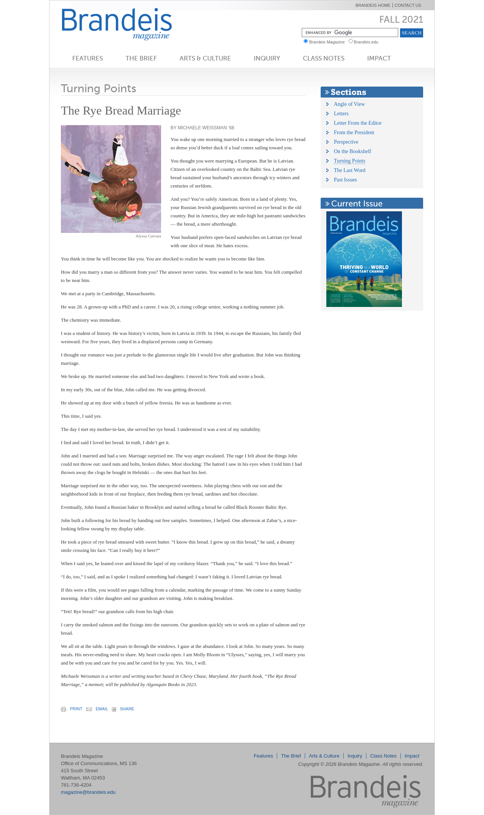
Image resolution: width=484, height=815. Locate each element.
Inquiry (267, 58)
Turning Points (349, 161)
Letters (341, 113)
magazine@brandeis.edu (88, 792)
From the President (354, 132)
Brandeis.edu (368, 42)
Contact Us (408, 5)
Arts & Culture (205, 58)
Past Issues (345, 180)
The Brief (141, 58)
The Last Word (349, 170)
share (123, 709)
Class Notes (323, 58)
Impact (379, 58)
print (71, 709)
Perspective (346, 142)
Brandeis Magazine (129, 24)
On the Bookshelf (352, 151)
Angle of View (349, 104)
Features (87, 58)
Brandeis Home (372, 5)
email (97, 709)
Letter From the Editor (358, 123)
